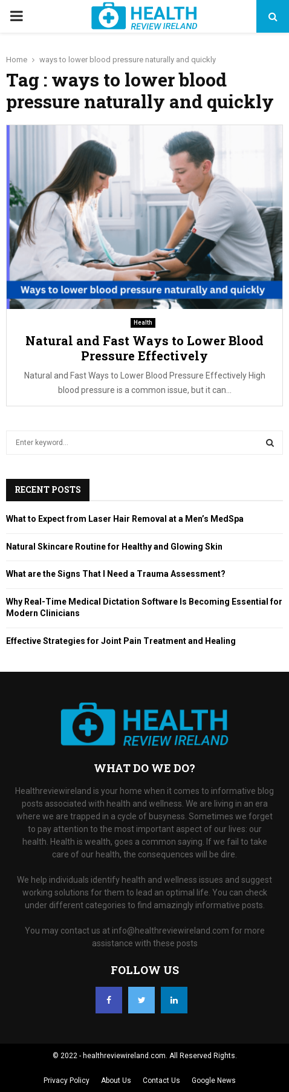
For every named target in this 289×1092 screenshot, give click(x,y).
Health (143, 322)
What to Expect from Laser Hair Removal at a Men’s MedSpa (125, 519)
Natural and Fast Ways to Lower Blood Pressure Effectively (144, 348)
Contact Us (161, 1080)
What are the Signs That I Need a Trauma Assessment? (116, 574)
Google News (214, 1080)
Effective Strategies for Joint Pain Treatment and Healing (121, 641)
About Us (116, 1080)
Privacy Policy (66, 1080)
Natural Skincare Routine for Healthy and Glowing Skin (114, 546)
